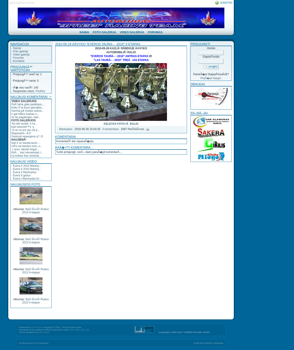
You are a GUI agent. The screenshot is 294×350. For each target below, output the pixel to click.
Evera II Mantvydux (25, 172)
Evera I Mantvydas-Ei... (27, 178)
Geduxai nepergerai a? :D (27, 136)
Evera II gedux (22, 175)
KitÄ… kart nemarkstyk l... (27, 152)
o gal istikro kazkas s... (25, 114)
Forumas (18, 57)
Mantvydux (65, 129)
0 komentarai (111, 129)
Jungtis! (226, 2)
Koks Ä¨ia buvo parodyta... (27, 107)
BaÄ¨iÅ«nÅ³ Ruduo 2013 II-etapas (35, 211)
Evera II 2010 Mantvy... (27, 165)
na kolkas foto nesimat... (26, 155)
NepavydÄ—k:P (21, 133)
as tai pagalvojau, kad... (25, 117)
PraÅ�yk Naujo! (211, 78)
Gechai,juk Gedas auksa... (27, 110)
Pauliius (40, 91)
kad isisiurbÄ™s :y (22, 126)
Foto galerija (20, 51)
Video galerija (21, 54)
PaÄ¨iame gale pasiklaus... (27, 104)
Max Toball (44, 332)
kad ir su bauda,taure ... (25, 142)
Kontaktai (18, 61)
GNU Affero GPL (78, 329)
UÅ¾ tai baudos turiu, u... (26, 146)
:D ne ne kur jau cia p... (25, 130)
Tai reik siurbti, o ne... (24, 123)
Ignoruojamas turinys (21, 2)
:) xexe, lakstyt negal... (25, 149)
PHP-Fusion (37, 327)
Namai (17, 48)
